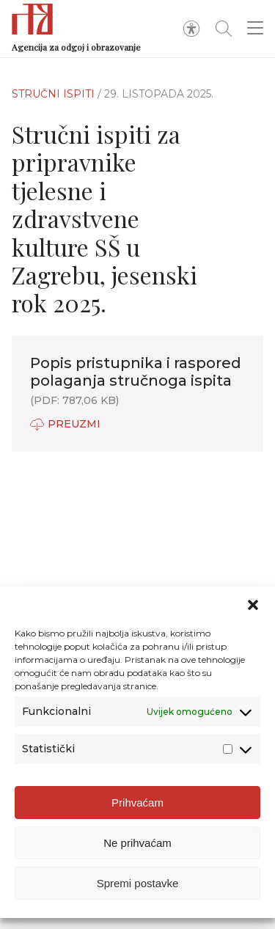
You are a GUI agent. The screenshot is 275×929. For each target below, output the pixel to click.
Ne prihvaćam (137, 843)
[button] (253, 605)
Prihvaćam (137, 802)
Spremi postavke (138, 883)
